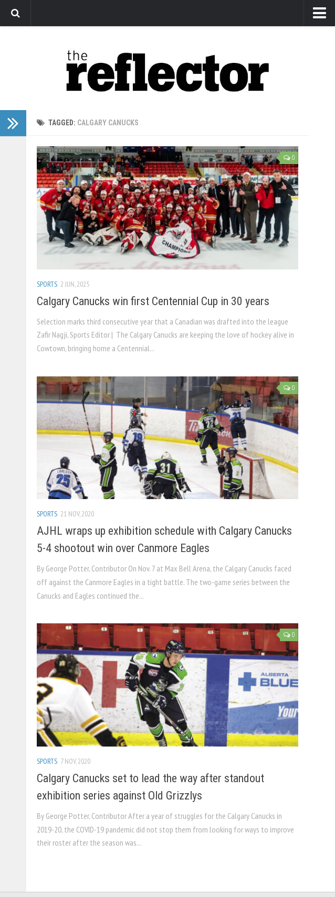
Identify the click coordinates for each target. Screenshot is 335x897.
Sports (47, 284)
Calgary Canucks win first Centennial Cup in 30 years (153, 301)
